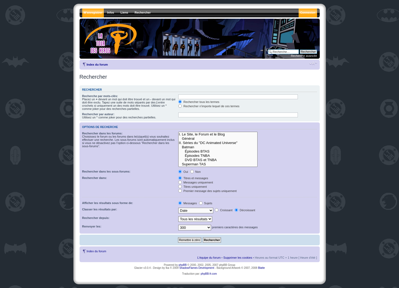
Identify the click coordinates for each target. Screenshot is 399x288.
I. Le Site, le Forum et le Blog (218, 134)
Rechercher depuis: (96, 217)
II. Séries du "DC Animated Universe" (218, 143)
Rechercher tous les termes (198, 101)
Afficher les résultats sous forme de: (107, 203)
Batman (218, 147)
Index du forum (97, 64)
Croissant (223, 210)
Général (218, 139)
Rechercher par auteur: (98, 114)
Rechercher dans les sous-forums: (106, 171)
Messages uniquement (195, 182)
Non (195, 171)
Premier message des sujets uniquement (207, 191)
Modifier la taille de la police (313, 63)
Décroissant (245, 210)
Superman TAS (218, 164)
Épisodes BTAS (218, 151)
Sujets (205, 203)
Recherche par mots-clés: (100, 96)
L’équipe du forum (208, 257)
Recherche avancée (304, 55)
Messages (187, 203)
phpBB (183, 264)
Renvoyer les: (91, 226)
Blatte (261, 267)
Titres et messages (193, 178)
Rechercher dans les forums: (102, 133)
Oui (183, 171)
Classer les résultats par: (99, 209)
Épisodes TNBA (218, 156)
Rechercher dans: (94, 177)
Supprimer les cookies (237, 257)
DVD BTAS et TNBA (218, 160)
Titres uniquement (192, 186)
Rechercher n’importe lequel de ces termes (208, 106)
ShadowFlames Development (196, 267)
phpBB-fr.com (209, 273)
